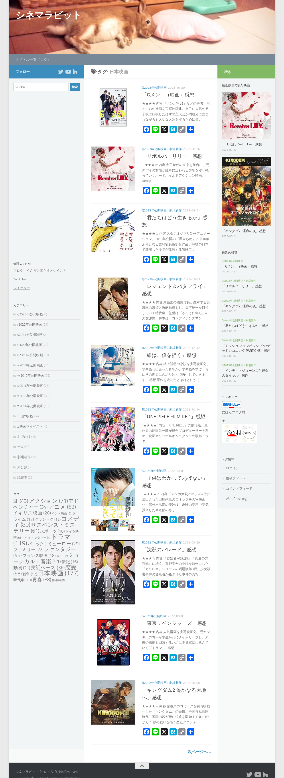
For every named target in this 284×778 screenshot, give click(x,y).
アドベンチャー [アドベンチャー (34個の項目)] (46, 504)
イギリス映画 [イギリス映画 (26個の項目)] (32, 513)
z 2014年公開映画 (30, 406)
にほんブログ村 (233, 412)
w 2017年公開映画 (30, 375)
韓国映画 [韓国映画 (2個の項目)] (58, 580)
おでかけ (24, 437)
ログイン (232, 468)
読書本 (22, 477)
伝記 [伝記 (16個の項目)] (69, 561)
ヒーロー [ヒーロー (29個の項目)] (66, 543)
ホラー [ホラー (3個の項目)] (62, 556)
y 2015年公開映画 (30, 396)
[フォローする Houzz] (75, 71)
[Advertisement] (46, 177)
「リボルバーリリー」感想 (174, 156)
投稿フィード (236, 478)
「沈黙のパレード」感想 (169, 550)
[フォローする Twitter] (60, 71)
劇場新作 (175, 149)
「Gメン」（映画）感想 (168, 95)
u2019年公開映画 (30, 355)
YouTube (19, 279)
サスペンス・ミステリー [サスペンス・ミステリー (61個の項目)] (44, 528)
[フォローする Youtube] (68, 71)
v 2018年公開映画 (30, 365)
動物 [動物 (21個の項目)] (21, 567)
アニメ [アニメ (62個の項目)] (62, 507)
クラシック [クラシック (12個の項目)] (48, 519)
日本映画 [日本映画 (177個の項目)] (58, 573)
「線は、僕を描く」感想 (169, 355)
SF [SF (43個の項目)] (20, 501)
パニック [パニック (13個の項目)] (39, 544)
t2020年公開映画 (29, 345)
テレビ (22, 447)
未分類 (22, 467)
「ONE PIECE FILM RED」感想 (173, 417)
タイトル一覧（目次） (33, 59)
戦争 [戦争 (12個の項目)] (29, 574)
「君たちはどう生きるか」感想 (245, 326)
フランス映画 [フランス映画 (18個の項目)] (39, 555)
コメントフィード (239, 489)
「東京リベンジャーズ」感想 (174, 623)
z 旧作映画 (25, 416)
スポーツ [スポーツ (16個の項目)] (52, 531)
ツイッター (21, 288)
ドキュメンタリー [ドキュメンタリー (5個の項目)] (36, 538)
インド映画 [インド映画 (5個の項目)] (61, 513)
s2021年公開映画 (154, 471)
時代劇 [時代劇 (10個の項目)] (22, 580)
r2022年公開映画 (154, 348)
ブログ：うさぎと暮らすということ (40, 271)
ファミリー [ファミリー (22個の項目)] (28, 549)
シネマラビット (49, 15)
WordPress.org (236, 499)
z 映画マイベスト (30, 426)
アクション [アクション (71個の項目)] (48, 501)
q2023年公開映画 (154, 88)
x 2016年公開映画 (30, 386)
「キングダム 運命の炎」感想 (244, 231)
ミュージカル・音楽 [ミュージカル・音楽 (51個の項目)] (46, 558)
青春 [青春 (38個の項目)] (41, 580)
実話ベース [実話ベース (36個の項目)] (48, 568)
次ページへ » (199, 751)
